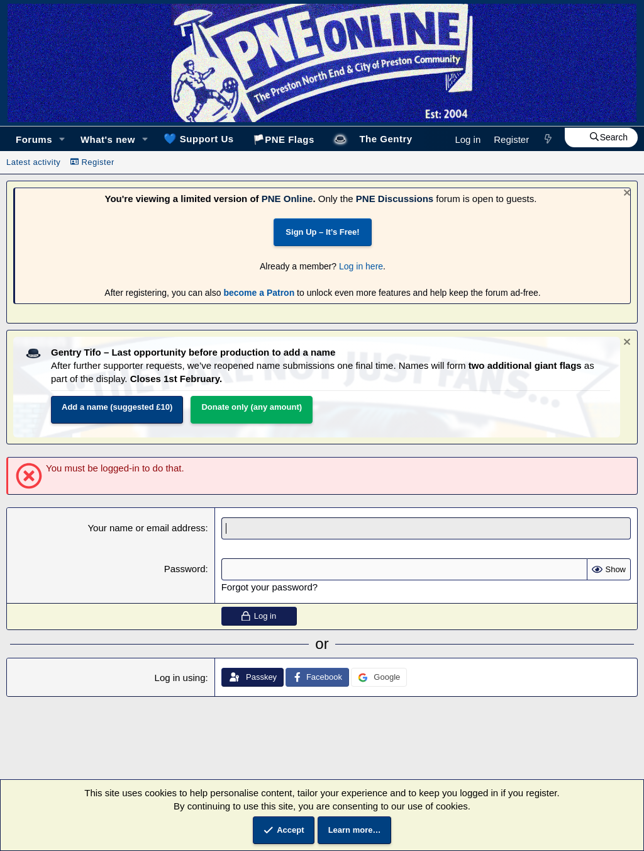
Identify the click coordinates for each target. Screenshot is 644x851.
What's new (107, 139)
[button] (62, 139)
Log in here (361, 266)
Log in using (180, 677)
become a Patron (258, 293)
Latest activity (33, 162)
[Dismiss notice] (625, 194)
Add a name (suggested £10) (117, 407)
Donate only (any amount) (251, 407)
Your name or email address (146, 527)
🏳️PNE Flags (283, 139)
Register (92, 162)
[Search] (601, 138)
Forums (34, 139)
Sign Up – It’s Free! (322, 232)
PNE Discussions (394, 198)
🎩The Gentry (373, 139)
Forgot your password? (269, 587)
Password (185, 568)
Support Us (199, 138)
